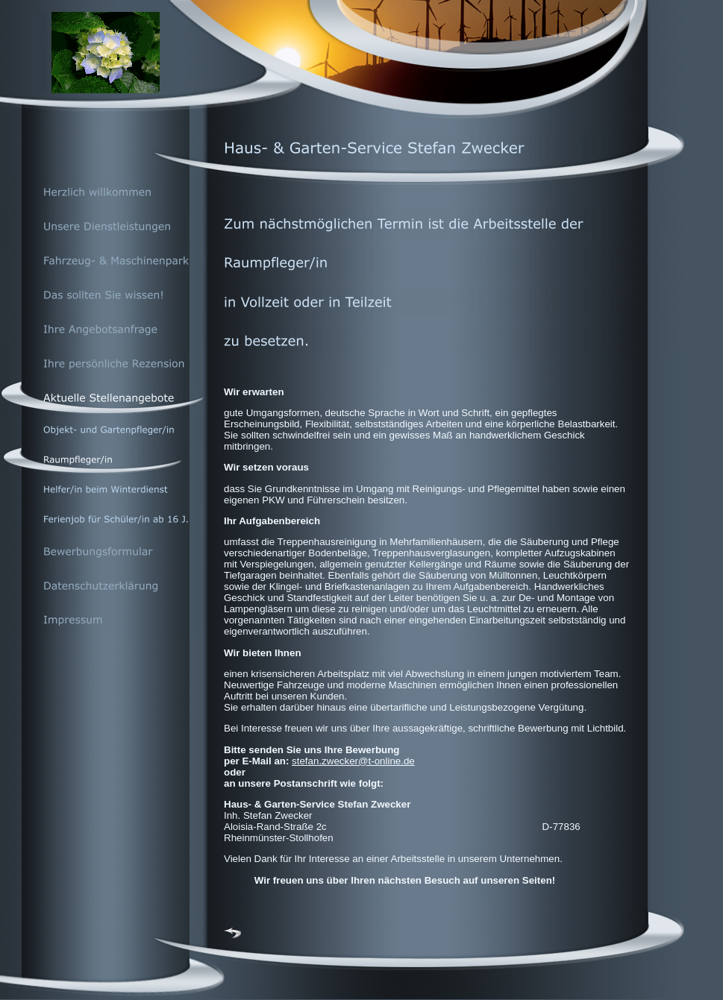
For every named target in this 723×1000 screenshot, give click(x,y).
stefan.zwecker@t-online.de (353, 761)
